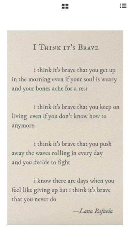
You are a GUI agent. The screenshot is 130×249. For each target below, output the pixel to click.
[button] (65, 8)
